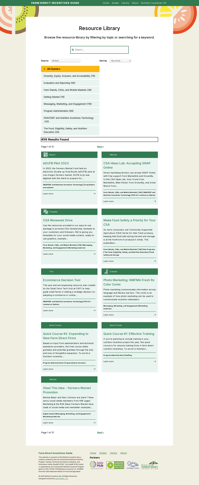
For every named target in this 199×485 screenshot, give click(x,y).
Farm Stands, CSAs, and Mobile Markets (68, 90)
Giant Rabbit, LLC (61, 479)
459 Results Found (55, 139)
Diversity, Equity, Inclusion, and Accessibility (69, 76)
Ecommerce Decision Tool (61, 280)
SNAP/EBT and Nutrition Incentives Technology (69, 120)
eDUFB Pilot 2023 (56, 163)
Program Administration (59, 111)
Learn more (48, 194)
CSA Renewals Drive (58, 220)
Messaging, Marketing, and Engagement (68, 104)
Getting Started (54, 97)
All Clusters (53, 69)
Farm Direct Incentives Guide (55, 2)
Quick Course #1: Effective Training (128, 334)
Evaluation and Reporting (59, 83)
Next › (100, 146)
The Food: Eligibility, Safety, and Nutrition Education (65, 130)
